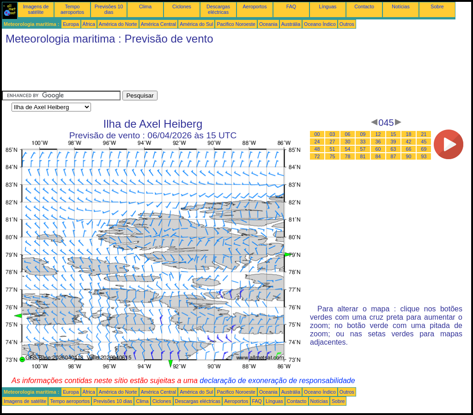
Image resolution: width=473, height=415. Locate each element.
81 (363, 156)
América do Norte (118, 24)
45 (424, 141)
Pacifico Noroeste (236, 24)
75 (332, 156)
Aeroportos (255, 6)
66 (409, 149)
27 (332, 141)
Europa (71, 24)
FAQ (291, 6)
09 (363, 134)
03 (332, 134)
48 (317, 149)
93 (424, 156)
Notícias (401, 6)
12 (378, 134)
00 (317, 134)
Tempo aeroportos (72, 9)
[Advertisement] (170, 70)
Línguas (328, 6)
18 (409, 134)
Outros (347, 24)
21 (424, 134)
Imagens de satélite (36, 9)
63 (393, 149)
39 (393, 141)
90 (409, 156)
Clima (145, 6)
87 (393, 156)
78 (348, 156)
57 (363, 149)
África (89, 24)
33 (363, 141)
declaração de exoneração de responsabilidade (277, 380)
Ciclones (181, 6)
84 (378, 156)
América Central (158, 24)
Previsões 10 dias (109, 9)
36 (378, 141)
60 (378, 149)
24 (317, 141)
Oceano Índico (320, 24)
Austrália (290, 24)
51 (332, 149)
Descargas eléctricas (218, 9)
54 (348, 149)
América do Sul (196, 24)
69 (424, 149)
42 (409, 141)
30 (348, 141)
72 (317, 156)
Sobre (437, 6)
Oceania (268, 24)
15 (393, 134)
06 (348, 134)
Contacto (364, 6)
